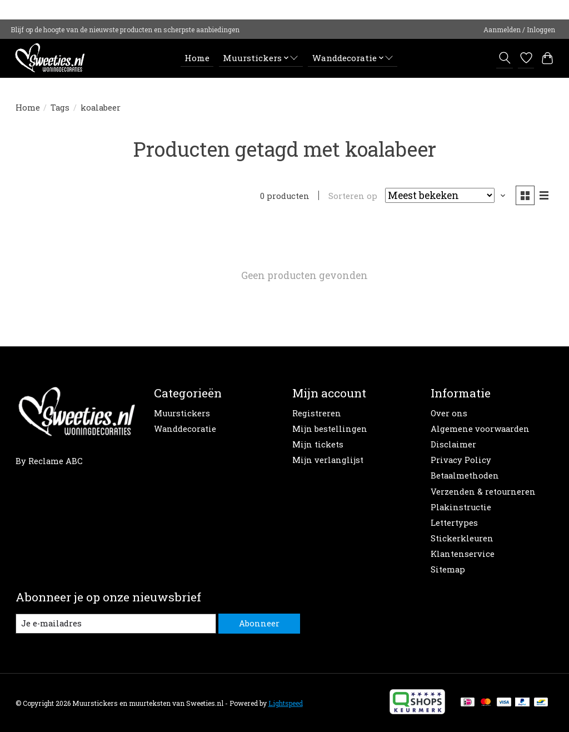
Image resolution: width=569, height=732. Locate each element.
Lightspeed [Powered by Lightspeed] (285, 703)
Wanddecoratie (185, 429)
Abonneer (259, 623)
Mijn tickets (317, 444)
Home (196, 57)
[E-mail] (116, 624)
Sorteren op (352, 196)
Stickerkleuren (462, 538)
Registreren (316, 413)
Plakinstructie (461, 507)
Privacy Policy (461, 460)
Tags (60, 107)
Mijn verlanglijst (327, 460)
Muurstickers (182, 413)
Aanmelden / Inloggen (519, 29)
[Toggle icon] (504, 58)
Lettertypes (454, 522)
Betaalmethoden (465, 475)
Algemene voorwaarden (480, 429)
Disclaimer (453, 444)
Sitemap (448, 569)
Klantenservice (463, 554)
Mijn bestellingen (329, 429)
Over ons (449, 413)
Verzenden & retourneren (483, 491)
